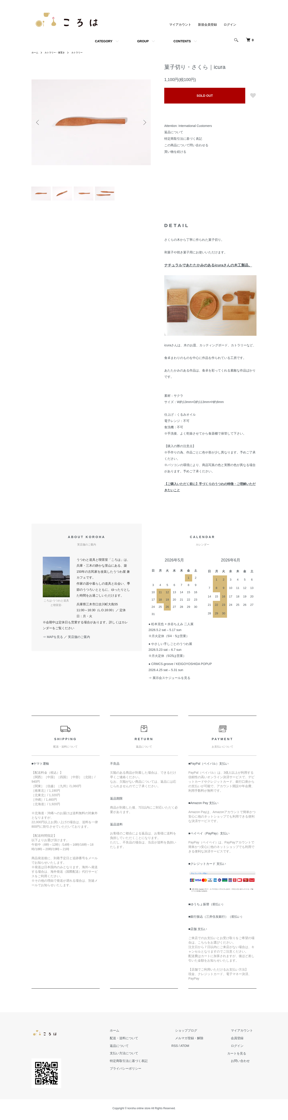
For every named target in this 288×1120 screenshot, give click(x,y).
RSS (189, 1048)
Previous (38, 122)
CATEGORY (103, 41)
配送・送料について (142, 1041)
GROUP (143, 41)
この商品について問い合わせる (186, 145)
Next (144, 122)
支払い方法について (142, 1056)
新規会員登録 (207, 24)
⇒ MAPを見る (53, 639)
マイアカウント (180, 24)
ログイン (230, 24)
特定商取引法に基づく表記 (183, 138)
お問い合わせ (243, 1064)
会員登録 (240, 1041)
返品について (173, 132)
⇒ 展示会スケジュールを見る (169, 680)
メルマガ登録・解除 (200, 1041)
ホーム (36, 52)
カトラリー (83, 52)
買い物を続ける (175, 151)
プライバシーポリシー (143, 1071)
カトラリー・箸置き (58, 52)
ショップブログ (197, 1033)
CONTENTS (182, 41)
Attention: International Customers (188, 126)
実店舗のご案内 (79, 639)
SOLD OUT (205, 95)
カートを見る (243, 1056)
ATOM (199, 1048)
